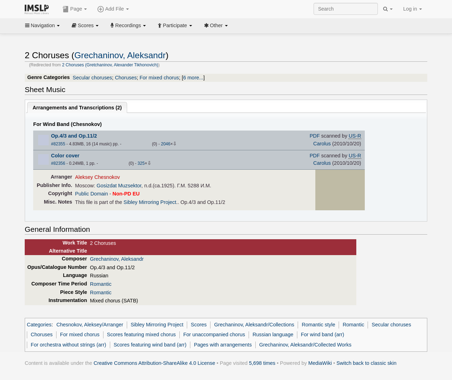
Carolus (322, 143)
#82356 (58, 163)
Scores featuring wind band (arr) (150, 345)
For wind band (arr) (322, 334)
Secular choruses (92, 77)
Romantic (101, 284)
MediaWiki (320, 363)
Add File (113, 9)
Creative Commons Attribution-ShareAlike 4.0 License (154, 363)
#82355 (58, 143)
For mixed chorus (159, 77)
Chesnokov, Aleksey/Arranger (89, 324)
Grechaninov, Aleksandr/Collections (254, 324)
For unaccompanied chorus (214, 334)
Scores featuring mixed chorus (141, 334)
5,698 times (262, 363)
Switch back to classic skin (367, 363)
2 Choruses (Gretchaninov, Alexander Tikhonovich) (110, 64)
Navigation (42, 25)
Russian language (272, 334)
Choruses (126, 77)
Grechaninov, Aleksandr (120, 55)
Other (216, 25)
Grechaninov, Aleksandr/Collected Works (305, 345)
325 (141, 163)
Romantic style (318, 324)
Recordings (128, 25)
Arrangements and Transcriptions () (77, 107)
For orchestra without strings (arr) (68, 345)
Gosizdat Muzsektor (119, 185)
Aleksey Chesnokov (97, 177)
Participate (175, 25)
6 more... (193, 77)
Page (75, 9)
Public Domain (91, 194)
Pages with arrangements (223, 345)
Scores (85, 25)
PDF (315, 136)
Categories (39, 324)
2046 (166, 143)
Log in (412, 9)
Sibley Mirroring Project (150, 202)
